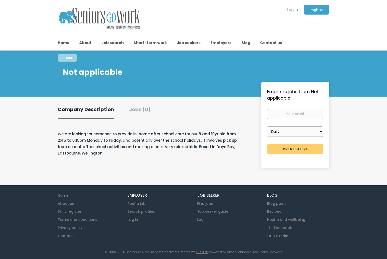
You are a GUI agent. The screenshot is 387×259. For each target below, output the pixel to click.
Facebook (283, 227)
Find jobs (205, 203)
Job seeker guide (212, 211)
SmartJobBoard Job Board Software (254, 252)
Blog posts (277, 203)
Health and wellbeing (286, 219)
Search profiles (141, 211)
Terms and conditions (77, 219)
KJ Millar (202, 252)
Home (63, 195)
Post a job (137, 203)
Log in (292, 10)
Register (317, 9)
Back (69, 58)
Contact (65, 235)
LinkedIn (281, 235)
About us (66, 203)
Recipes (274, 211)
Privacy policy (70, 227)
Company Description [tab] (86, 109)
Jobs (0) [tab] (140, 109)
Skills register (69, 211)
